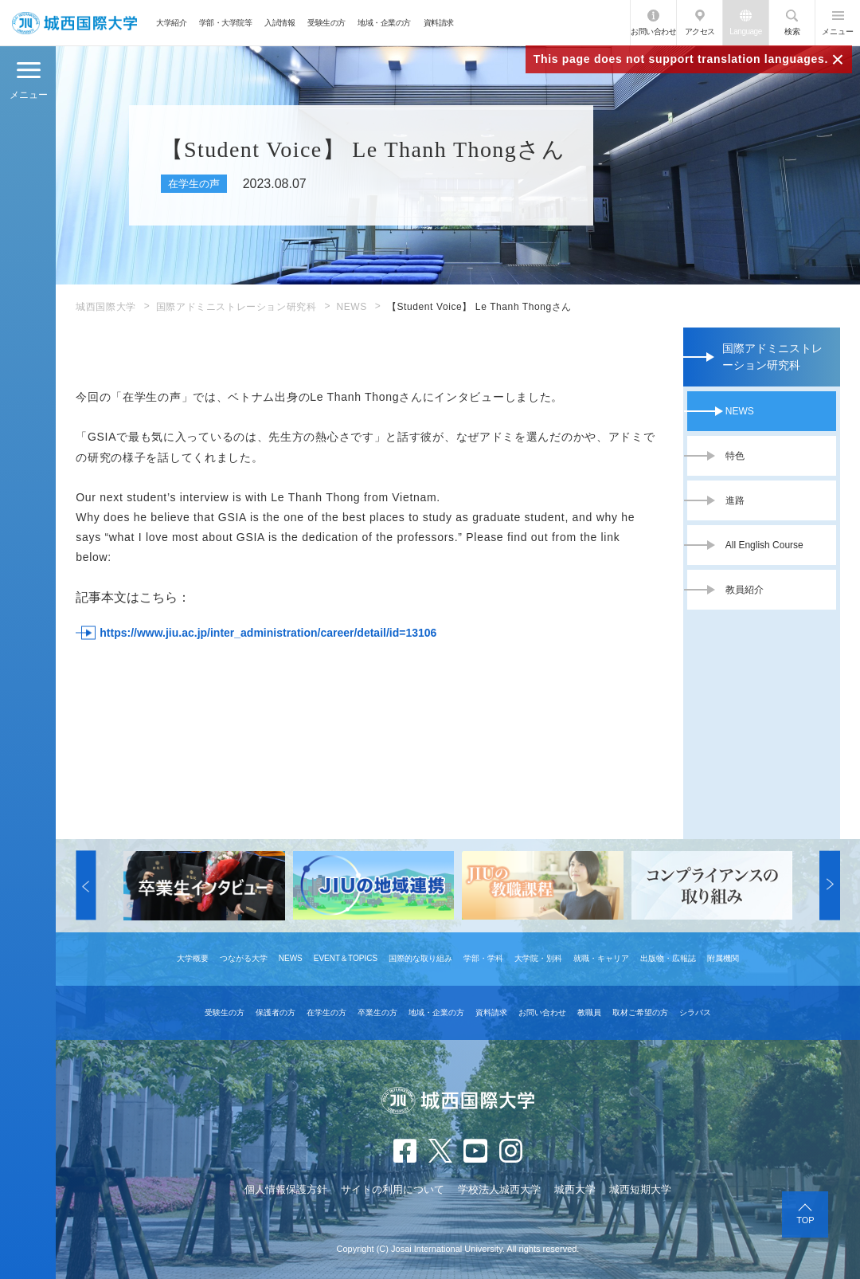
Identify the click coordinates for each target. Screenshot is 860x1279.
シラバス (695, 1012)
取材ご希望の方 (640, 1012)
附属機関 (723, 958)
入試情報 (279, 22)
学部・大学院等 (225, 22)
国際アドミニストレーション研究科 (236, 306)
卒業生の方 (377, 1012)
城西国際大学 (106, 306)
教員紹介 (744, 589)
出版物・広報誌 (668, 958)
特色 (735, 455)
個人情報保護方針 (285, 1189)
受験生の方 (326, 22)
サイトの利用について (392, 1189)
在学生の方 (326, 1012)
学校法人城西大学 (499, 1189)
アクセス (700, 31)
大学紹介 (171, 22)
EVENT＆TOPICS (345, 958)
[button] (86, 885)
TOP (805, 1220)
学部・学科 (483, 958)
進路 (735, 500)
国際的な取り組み (420, 958)
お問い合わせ (653, 31)
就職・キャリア (601, 958)
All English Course (764, 545)
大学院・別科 (538, 958)
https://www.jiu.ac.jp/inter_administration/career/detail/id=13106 (268, 632)
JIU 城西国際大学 (74, 23)
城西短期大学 (640, 1189)
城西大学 (575, 1189)
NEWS (351, 306)
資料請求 (439, 22)
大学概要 (193, 958)
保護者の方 (275, 1012)
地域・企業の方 (384, 22)
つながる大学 (244, 958)
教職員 (589, 1012)
